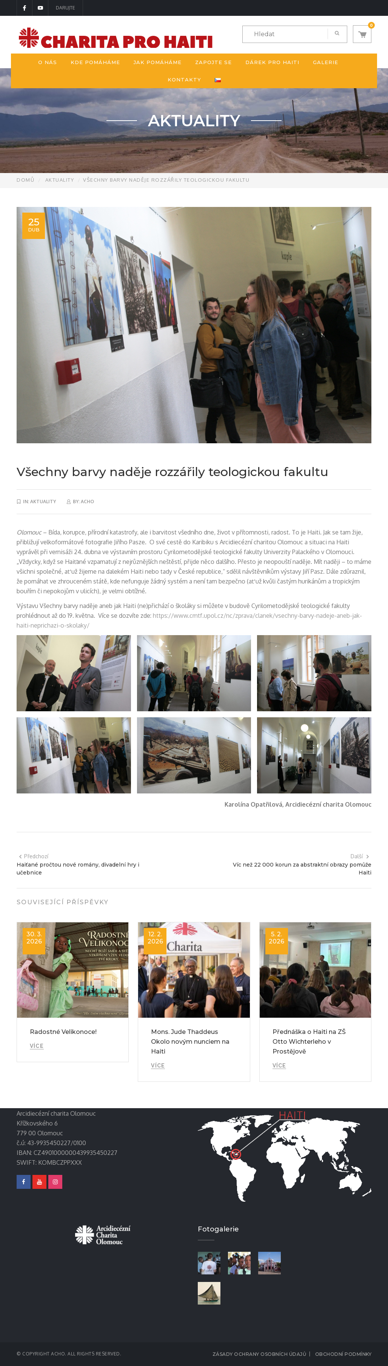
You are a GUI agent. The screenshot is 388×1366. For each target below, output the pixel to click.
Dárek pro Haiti (272, 62)
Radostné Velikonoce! (63, 1031)
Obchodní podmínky (343, 1354)
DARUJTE (65, 8)
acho (87, 501)
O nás (47, 62)
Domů (25, 180)
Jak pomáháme (158, 62)
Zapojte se (213, 62)
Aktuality (59, 180)
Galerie (325, 62)
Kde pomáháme (95, 62)
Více (37, 1046)
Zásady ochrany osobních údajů (259, 1354)
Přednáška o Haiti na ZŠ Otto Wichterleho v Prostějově (309, 1041)
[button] (362, 34)
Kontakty (184, 80)
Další (360, 856)
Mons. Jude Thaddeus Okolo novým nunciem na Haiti (190, 1041)
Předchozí (33, 856)
